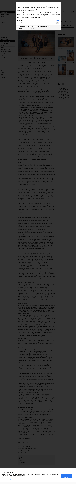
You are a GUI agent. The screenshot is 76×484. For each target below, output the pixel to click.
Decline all (66, 477)
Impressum (31, 28)
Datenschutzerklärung (22, 28)
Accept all (66, 474)
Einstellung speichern (43, 26)
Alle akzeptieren (21, 26)
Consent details (5, 479)
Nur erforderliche (32, 26)
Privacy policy (12, 479)
